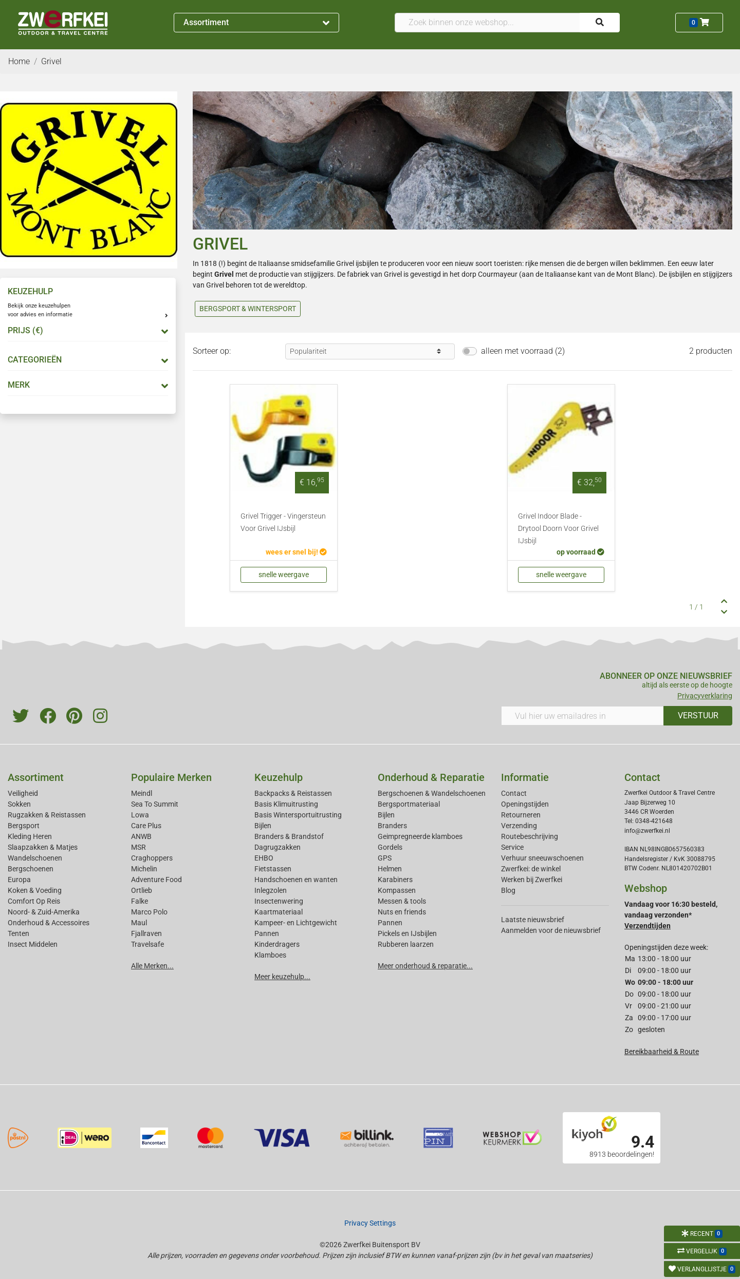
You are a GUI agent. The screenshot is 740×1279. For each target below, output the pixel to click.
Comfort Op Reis (34, 901)
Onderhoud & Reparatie (431, 777)
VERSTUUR (698, 715)
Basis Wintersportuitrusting (298, 815)
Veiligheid (23, 793)
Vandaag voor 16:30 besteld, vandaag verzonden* (670, 915)
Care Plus (146, 826)
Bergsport (24, 826)
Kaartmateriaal (278, 912)
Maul (139, 923)
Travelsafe (147, 944)
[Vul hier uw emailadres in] (582, 716)
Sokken (19, 804)
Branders (392, 826)
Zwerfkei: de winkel (531, 869)
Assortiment (256, 22)
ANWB (141, 836)
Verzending (519, 826)
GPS (385, 858)
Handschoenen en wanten (296, 879)
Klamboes (270, 955)
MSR (138, 847)
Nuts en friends (402, 912)
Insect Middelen (33, 944)
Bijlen (262, 826)
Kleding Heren (30, 836)
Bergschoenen (30, 869)
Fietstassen (272, 869)
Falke (139, 901)
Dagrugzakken (277, 847)
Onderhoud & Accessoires (48, 923)
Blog (508, 890)
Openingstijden (525, 804)
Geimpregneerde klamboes (420, 836)
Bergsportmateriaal (409, 804)
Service (512, 847)
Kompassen (397, 890)
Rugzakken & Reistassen (47, 815)
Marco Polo (149, 912)
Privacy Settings (370, 1223)
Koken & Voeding (35, 890)
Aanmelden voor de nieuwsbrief (551, 930)
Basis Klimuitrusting (286, 804)
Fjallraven (146, 933)
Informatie (525, 777)
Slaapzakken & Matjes (43, 847)
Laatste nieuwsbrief (532, 919)
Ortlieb (141, 890)
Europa (19, 879)
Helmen (390, 869)
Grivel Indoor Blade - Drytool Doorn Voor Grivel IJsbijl (558, 528)
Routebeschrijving (529, 836)
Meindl (141, 793)
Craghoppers (152, 858)
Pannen (390, 923)
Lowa (140, 815)
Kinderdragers (277, 944)
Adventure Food (156, 879)
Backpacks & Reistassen (293, 793)
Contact (514, 793)
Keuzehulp (278, 777)
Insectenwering (278, 901)
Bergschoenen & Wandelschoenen (432, 793)
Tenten (18, 933)
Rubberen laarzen (406, 944)
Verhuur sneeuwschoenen (542, 858)
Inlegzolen (270, 890)
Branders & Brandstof (289, 836)
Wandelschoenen (35, 858)
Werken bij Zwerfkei (531, 879)
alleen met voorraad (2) (523, 351)
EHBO (263, 858)
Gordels (390, 847)
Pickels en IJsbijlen (407, 933)
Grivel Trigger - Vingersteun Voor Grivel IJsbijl (283, 522)
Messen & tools (402, 901)
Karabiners (395, 879)
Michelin (144, 869)
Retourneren (521, 815)
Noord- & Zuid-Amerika (44, 912)
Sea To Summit (154, 804)
